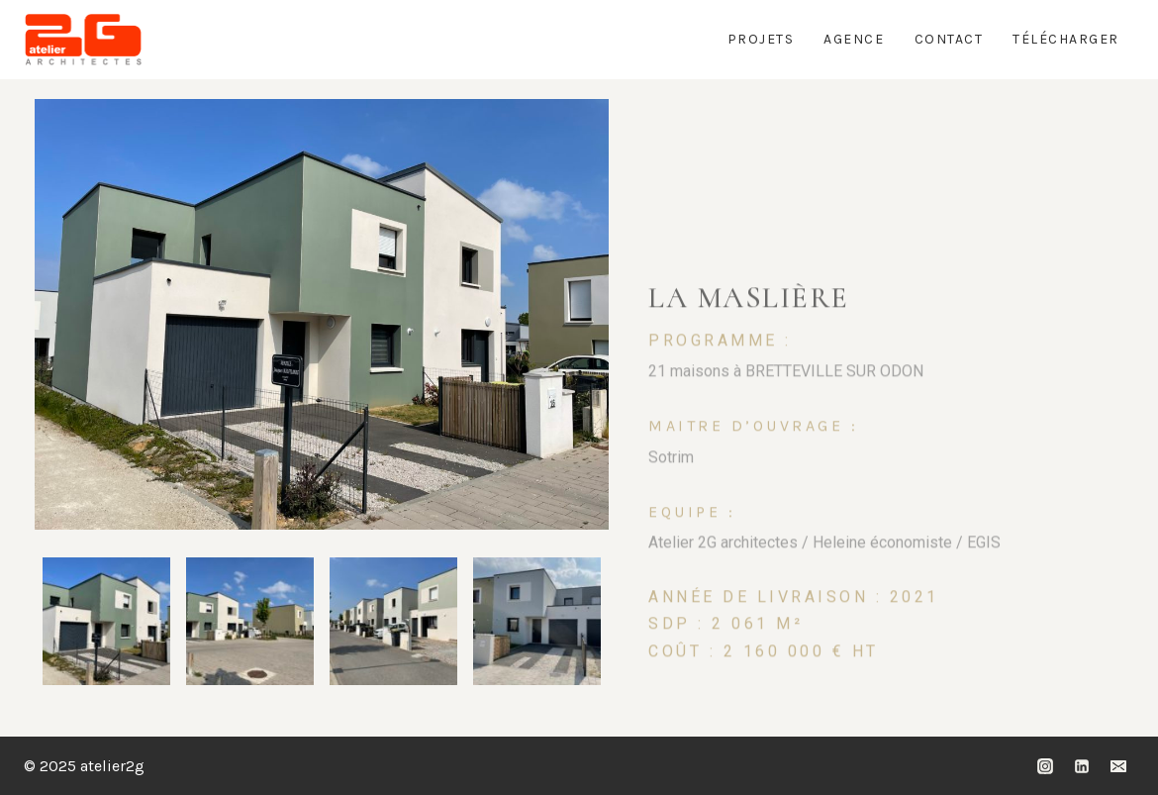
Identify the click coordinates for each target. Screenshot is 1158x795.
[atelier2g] (83, 39)
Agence (853, 39)
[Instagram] (1045, 766)
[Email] (1118, 766)
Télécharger (1066, 39)
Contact (949, 39)
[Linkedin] (1082, 766)
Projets (761, 39)
